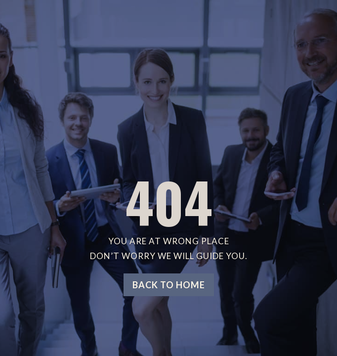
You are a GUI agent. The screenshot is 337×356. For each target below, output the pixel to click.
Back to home (168, 284)
